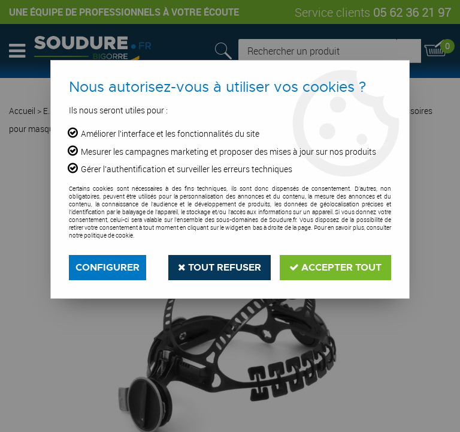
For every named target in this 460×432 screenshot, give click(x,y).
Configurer (107, 267)
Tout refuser (219, 267)
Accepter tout (335, 267)
